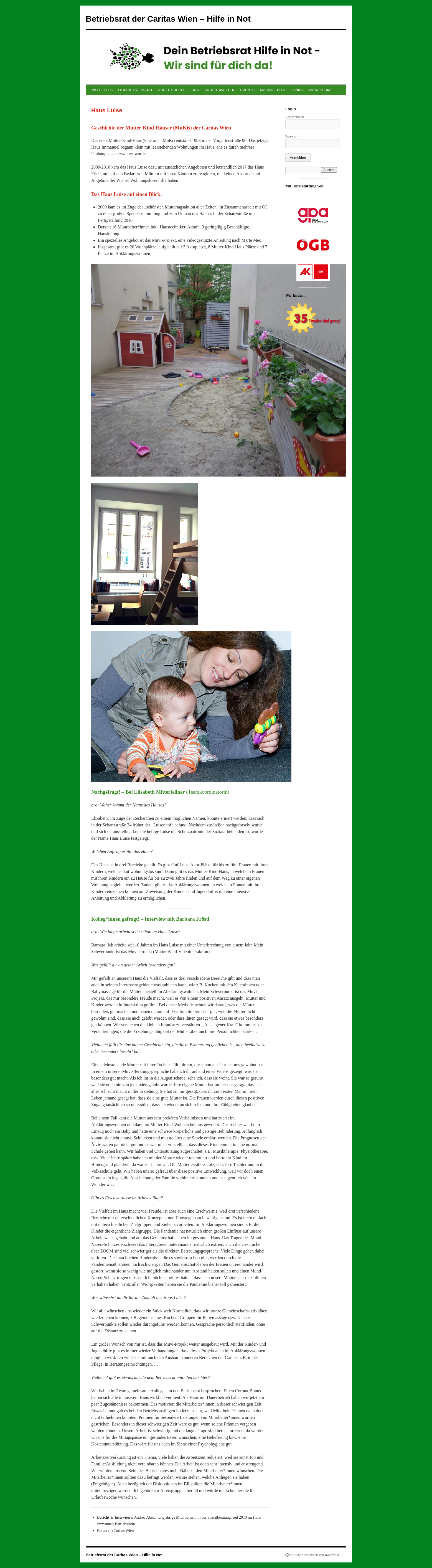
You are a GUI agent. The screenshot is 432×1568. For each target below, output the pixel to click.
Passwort (291, 136)
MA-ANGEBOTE (273, 90)
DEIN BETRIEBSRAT (135, 90)
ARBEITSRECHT (172, 90)
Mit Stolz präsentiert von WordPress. (315, 1555)
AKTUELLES (102, 90)
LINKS (297, 90)
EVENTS (247, 90)
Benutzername (294, 117)
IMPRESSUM (319, 90)
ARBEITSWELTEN (219, 90)
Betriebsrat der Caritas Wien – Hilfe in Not (168, 18)
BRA (195, 90)
